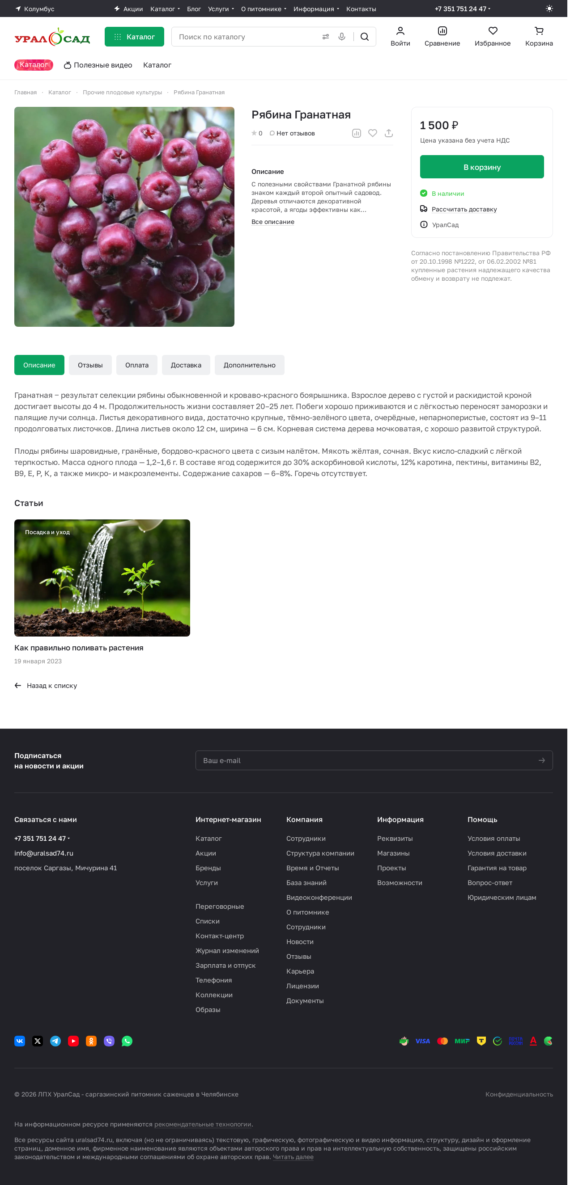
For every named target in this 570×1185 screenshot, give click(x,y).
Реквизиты (395, 838)
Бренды (208, 868)
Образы (208, 1009)
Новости (300, 941)
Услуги (207, 882)
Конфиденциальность (519, 1094)
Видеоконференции (319, 897)
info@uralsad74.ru (43, 853)
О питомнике (307, 912)
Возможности (399, 882)
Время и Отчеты (312, 868)
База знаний (306, 882)
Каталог (209, 838)
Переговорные (220, 906)
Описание (39, 365)
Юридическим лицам (502, 897)
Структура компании (320, 853)
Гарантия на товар (497, 868)
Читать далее (293, 1156)
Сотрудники (306, 838)
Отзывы (90, 365)
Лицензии (302, 986)
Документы (305, 1000)
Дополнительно (250, 365)
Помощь (483, 819)
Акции (206, 853)
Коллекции (214, 995)
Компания (304, 819)
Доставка (186, 365)
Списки (208, 921)
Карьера (300, 971)
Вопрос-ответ (490, 882)
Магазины (393, 853)
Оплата (137, 365)
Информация (400, 819)
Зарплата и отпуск (226, 965)
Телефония (214, 980)
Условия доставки (497, 853)
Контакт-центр (220, 936)
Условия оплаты (494, 838)
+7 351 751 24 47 (460, 8)
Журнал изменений (227, 950)
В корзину (482, 167)
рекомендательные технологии (202, 1124)
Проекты (391, 868)
